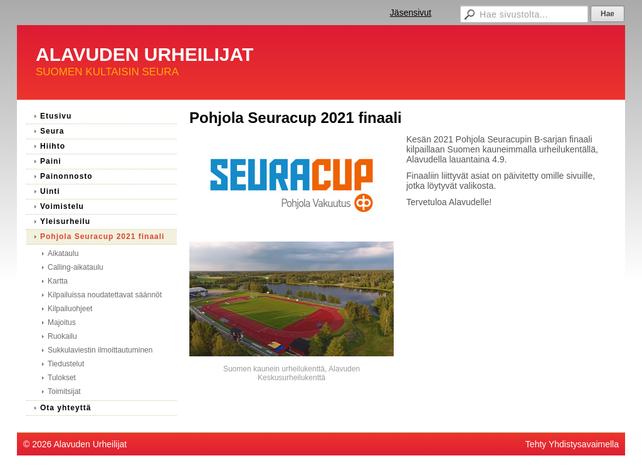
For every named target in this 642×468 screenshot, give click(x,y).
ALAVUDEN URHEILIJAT (144, 54)
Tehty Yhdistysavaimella (572, 444)
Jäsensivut (410, 13)
